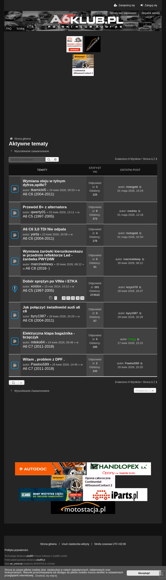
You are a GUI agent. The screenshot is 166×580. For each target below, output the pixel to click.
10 (64, 297)
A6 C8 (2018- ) (38, 268)
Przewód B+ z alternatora (45, 207)
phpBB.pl (40, 560)
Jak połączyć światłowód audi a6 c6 (51, 309)
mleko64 (38, 342)
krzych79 (132, 287)
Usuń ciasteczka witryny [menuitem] (75, 544)
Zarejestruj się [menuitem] (124, 5)
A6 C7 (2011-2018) (38, 346)
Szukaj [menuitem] (20, 28)
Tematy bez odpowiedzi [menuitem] (123, 13)
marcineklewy (42, 264)
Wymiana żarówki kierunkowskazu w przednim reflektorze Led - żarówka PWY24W (53, 255)
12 (73, 297)
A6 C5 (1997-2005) (38, 216)
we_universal (16, 564)
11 (68, 297)
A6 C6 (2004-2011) (38, 194)
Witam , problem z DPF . (44, 359)
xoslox (36, 286)
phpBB (30, 556)
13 (78, 297)
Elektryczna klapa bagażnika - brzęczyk (49, 335)
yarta (35, 234)
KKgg (132, 339)
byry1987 (38, 316)
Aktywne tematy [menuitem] (151, 13)
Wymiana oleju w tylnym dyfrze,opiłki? (44, 183)
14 (82, 297)
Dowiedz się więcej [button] (46, 575)
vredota (132, 211)
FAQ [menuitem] (8, 28)
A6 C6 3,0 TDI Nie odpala (44, 229)
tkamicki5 (38, 190)
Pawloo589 (40, 364)
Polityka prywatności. (17, 550)
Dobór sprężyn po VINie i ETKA (50, 281)
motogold (132, 186)
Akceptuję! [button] (144, 573)
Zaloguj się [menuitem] (148, 5)
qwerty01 (38, 212)
